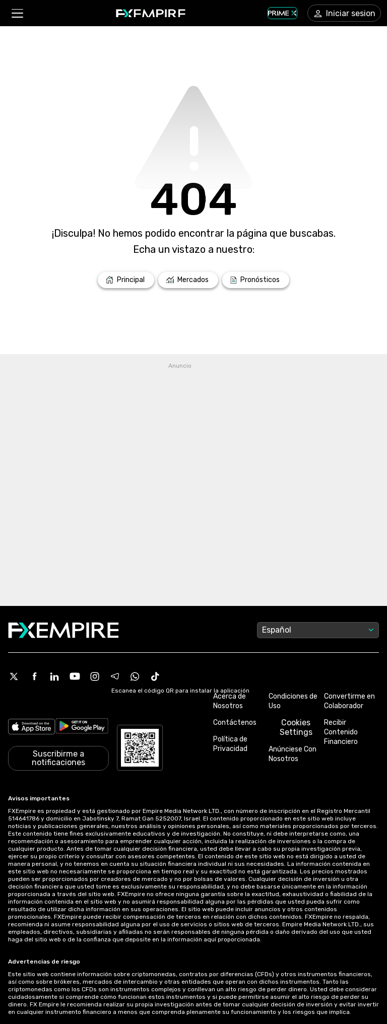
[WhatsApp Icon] (135, 676)
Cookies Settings (296, 727)
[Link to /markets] (188, 280)
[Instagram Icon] (95, 676)
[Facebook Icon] (34, 676)
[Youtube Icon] (75, 676)
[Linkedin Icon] (54, 676)
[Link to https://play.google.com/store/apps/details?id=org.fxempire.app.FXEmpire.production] (82, 727)
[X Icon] (14, 676)
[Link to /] (126, 280)
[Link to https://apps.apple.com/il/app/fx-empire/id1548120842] (31, 727)
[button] (17, 13)
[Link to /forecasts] (255, 280)
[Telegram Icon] (115, 676)
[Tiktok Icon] (155, 676)
